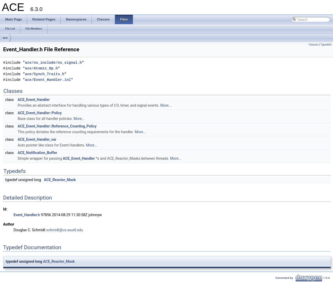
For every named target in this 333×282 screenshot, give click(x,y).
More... (165, 105)
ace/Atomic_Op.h (41, 68)
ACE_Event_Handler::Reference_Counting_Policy (57, 126)
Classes (313, 44)
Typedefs (326, 44)
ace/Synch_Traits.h (44, 74)
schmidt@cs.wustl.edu (64, 230)
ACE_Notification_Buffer (37, 153)
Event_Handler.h (27, 215)
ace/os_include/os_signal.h (53, 62)
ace (5, 37)
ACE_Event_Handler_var (37, 139)
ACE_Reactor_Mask (60, 180)
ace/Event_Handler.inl (48, 79)
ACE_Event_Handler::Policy (40, 113)
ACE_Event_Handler (34, 100)
